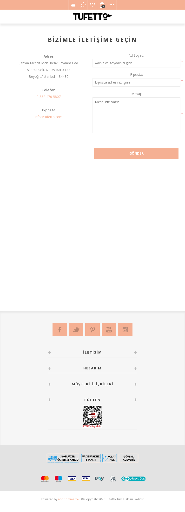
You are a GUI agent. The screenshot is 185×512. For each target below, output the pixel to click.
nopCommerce (68, 499)
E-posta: (136, 74)
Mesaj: (136, 93)
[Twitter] (76, 329)
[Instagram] (125, 329)
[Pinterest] (92, 329)
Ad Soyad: (136, 55)
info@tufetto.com (48, 116)
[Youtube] (109, 329)
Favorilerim (92, 5)
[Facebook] (60, 329)
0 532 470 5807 (49, 96)
